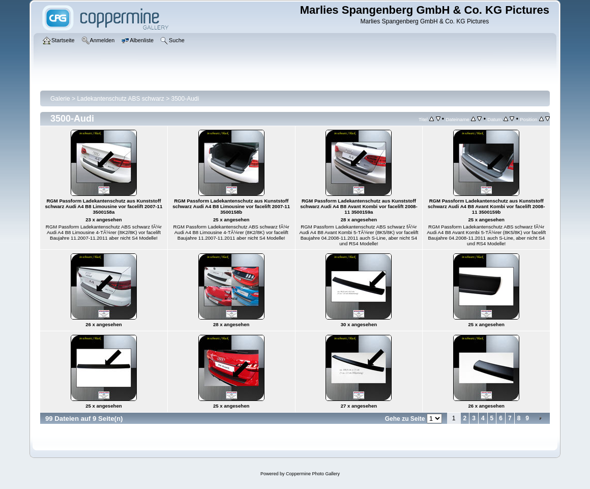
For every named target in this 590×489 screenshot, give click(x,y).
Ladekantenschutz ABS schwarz (120, 98)
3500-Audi (185, 98)
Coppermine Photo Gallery (313, 473)
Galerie (60, 98)
